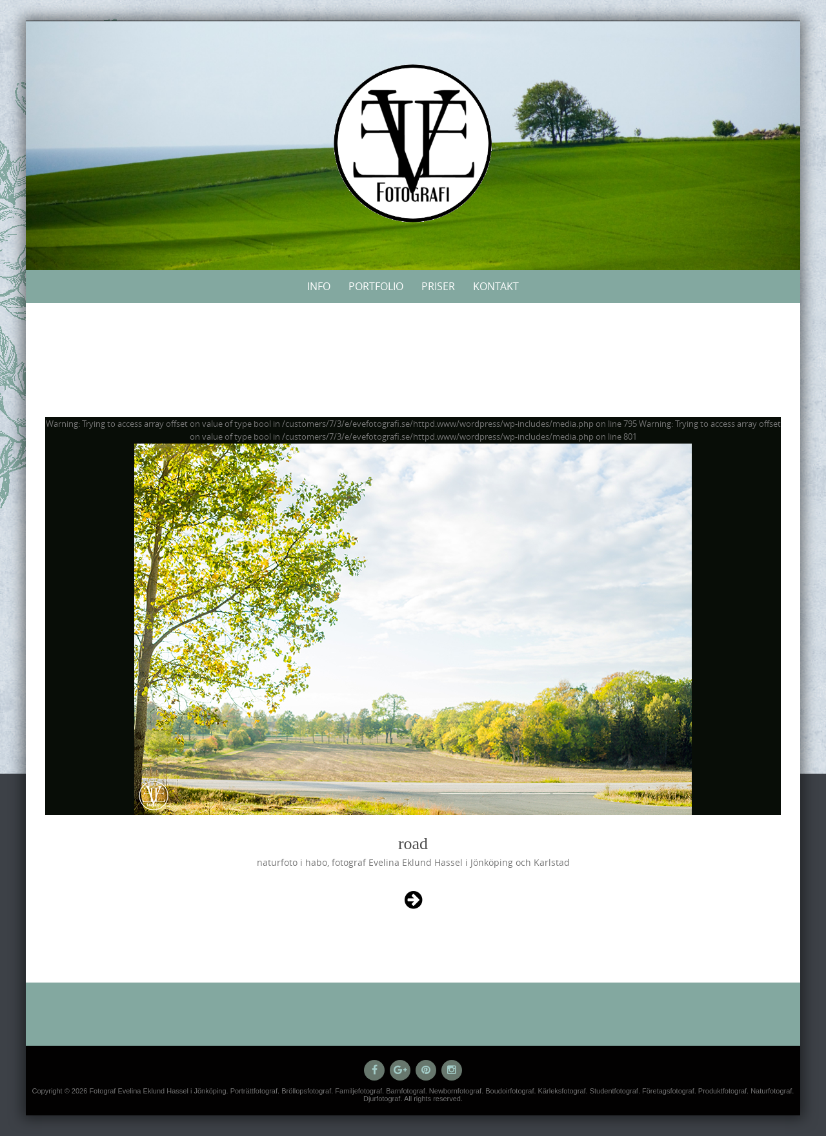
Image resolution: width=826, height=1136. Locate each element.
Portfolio (375, 286)
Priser (438, 286)
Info (318, 286)
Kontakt (496, 286)
